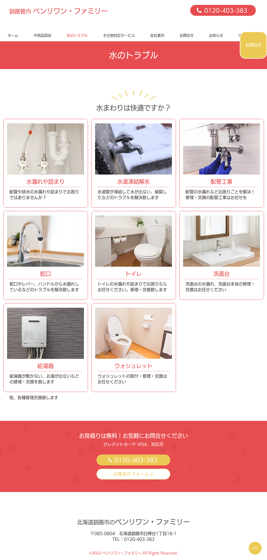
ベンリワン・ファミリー (58, 11)
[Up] (255, 548)
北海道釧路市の (133, 522)
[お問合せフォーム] (133, 474)
